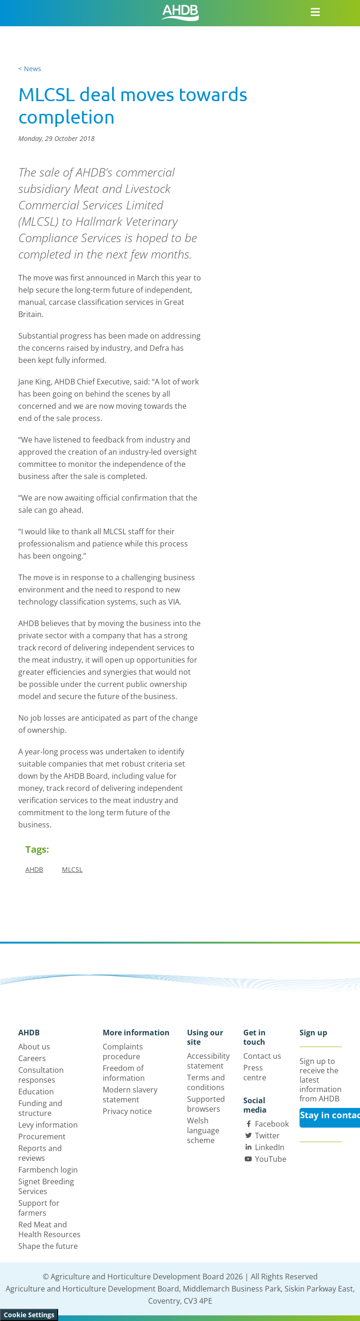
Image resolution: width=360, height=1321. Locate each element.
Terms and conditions (206, 1082)
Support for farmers (39, 1208)
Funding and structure (40, 1108)
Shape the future (48, 1246)
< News (29, 68)
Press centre (254, 1073)
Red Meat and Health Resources (49, 1229)
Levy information (48, 1125)
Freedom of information (124, 1073)
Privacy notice (127, 1111)
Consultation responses (41, 1075)
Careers (32, 1058)
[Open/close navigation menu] (315, 11)
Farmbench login (48, 1170)
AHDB (34, 869)
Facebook (272, 1124)
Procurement (42, 1136)
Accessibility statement (208, 1061)
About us (34, 1046)
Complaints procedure (123, 1051)
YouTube (270, 1159)
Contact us (262, 1056)
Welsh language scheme (203, 1130)
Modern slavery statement (130, 1095)
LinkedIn (270, 1147)
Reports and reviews (40, 1153)
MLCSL (72, 869)
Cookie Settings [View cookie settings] (29, 1314)
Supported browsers (206, 1104)
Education (36, 1091)
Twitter (267, 1135)
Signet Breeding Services (46, 1186)
